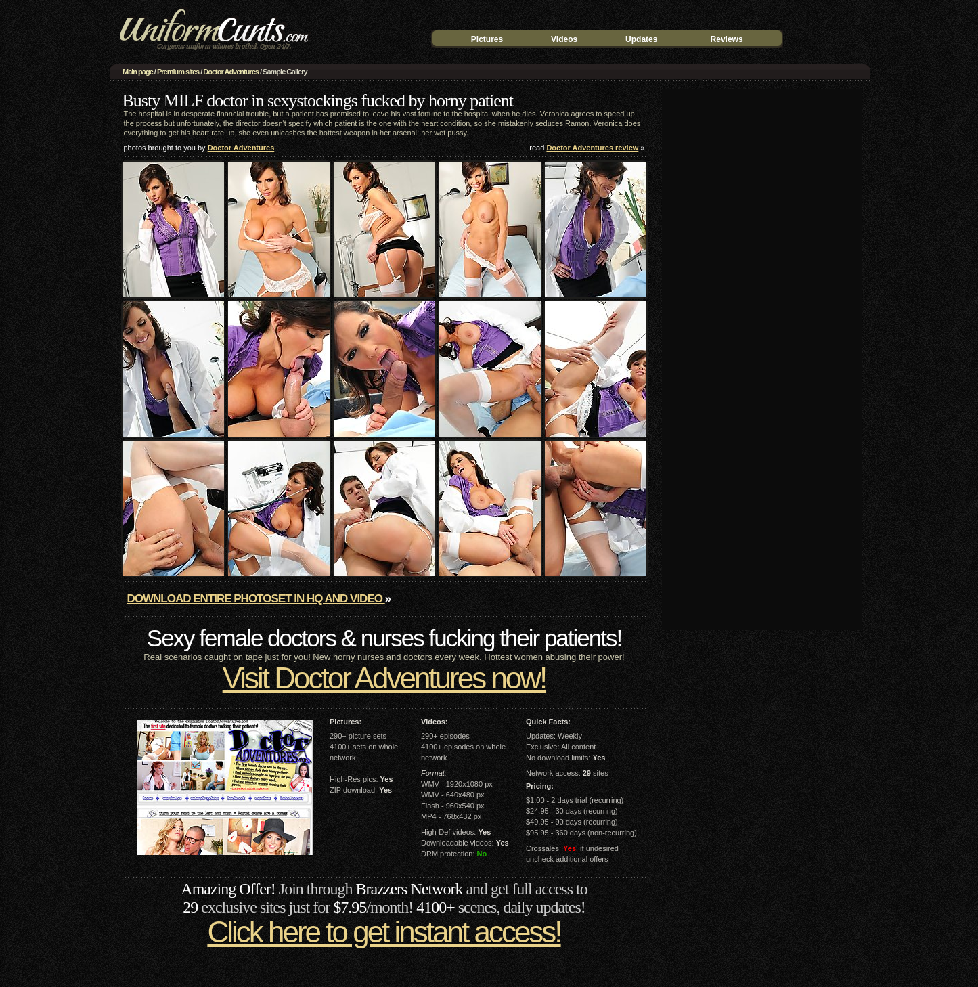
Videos (564, 39)
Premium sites (178, 72)
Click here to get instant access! (383, 931)
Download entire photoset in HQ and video (256, 598)
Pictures (487, 39)
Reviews (727, 39)
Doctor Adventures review (592, 148)
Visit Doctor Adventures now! (384, 678)
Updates (641, 39)
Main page (138, 72)
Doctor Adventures (231, 72)
